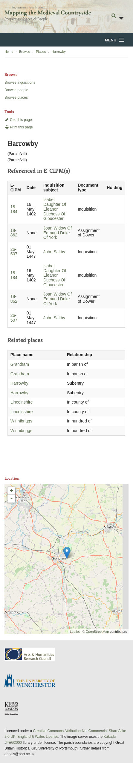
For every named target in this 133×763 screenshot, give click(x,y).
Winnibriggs (21, 421)
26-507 (13, 252)
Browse (24, 51)
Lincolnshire (21, 402)
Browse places (16, 97)
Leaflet (75, 631)
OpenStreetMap (97, 631)
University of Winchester (32, 681)
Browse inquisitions (19, 82)
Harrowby (59, 51)
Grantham (19, 364)
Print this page (18, 127)
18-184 (13, 209)
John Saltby (54, 251)
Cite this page (18, 120)
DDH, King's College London (11, 708)
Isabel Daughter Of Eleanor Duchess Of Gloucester (54, 209)
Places (41, 51)
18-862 (13, 233)
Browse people (16, 90)
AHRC (30, 654)
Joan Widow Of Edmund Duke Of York (57, 233)
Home (8, 51)
